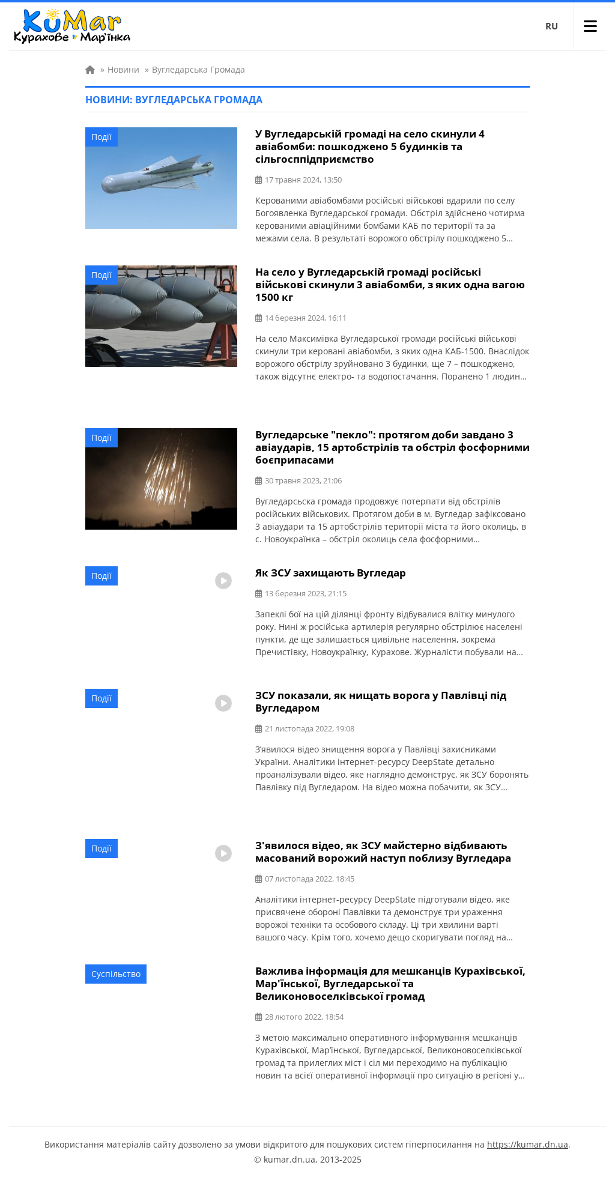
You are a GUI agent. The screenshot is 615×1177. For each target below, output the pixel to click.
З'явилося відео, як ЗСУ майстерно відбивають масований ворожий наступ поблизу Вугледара (383, 851)
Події (101, 136)
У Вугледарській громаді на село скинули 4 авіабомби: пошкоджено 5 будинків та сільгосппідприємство (370, 146)
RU (551, 26)
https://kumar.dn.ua (527, 1144)
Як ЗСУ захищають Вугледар (330, 572)
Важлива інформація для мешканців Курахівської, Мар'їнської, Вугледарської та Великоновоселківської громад (390, 983)
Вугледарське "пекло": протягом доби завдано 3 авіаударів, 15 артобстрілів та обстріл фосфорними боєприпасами (392, 447)
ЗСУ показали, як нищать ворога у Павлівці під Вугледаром (380, 701)
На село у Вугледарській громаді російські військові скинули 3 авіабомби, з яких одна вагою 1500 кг (390, 284)
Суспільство (116, 973)
